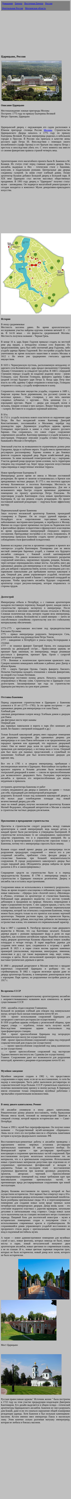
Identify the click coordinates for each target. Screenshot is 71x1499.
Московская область (35, 8)
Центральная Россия (12, 8)
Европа (18, 3)
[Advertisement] (35, 35)
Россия (48, 3)
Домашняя (7, 3)
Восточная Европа (33, 3)
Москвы (48, 130)
